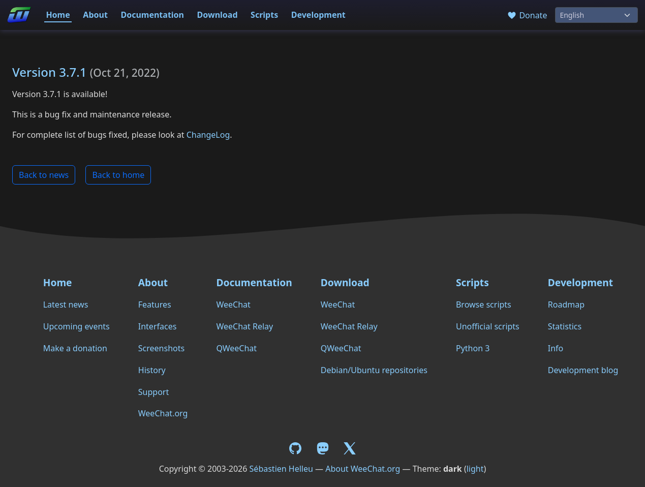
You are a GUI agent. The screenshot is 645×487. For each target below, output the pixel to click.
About (95, 14)
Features (154, 304)
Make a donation (75, 348)
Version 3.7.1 (49, 72)
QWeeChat (236, 348)
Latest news (65, 304)
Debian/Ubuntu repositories (374, 370)
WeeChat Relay (244, 326)
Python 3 (472, 348)
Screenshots (161, 348)
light (475, 468)
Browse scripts (483, 304)
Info (556, 348)
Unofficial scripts (487, 326)
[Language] (596, 15)
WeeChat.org (163, 413)
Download (217, 14)
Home (58, 14)
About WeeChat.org (362, 468)
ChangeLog (208, 134)
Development (318, 14)
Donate (527, 15)
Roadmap (566, 304)
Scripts (264, 14)
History (152, 370)
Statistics (564, 326)
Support (153, 392)
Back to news (44, 174)
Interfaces (157, 326)
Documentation (152, 14)
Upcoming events (76, 326)
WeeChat (233, 304)
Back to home (118, 174)
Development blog (583, 370)
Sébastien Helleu (281, 468)
